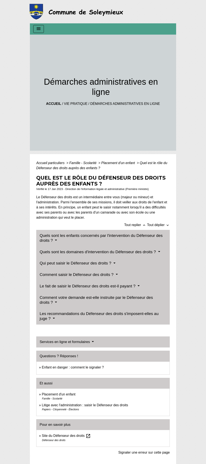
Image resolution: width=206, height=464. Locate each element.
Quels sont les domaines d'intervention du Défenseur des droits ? (98, 252)
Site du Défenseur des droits (66, 435)
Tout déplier (158, 225)
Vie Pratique (76, 103)
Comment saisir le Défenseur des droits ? (77, 274)
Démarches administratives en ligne (125, 103)
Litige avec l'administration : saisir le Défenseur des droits (85, 405)
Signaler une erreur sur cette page (144, 452)
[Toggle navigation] (38, 29)
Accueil (53, 103)
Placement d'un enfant (118, 163)
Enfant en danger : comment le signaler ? (73, 367)
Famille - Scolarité (83, 163)
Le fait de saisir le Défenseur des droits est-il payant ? (88, 286)
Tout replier (135, 225)
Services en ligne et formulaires (65, 342)
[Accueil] (77, 11)
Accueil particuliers (50, 163)
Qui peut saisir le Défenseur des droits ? (76, 263)
